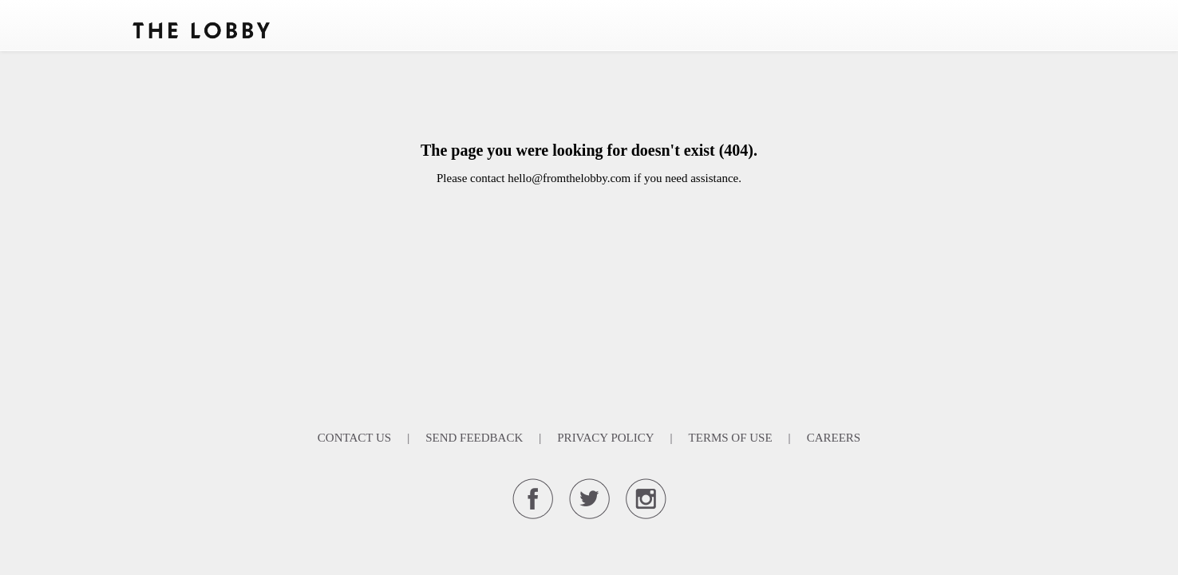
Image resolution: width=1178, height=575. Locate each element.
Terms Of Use (731, 437)
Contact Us (354, 437)
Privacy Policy (605, 437)
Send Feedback (474, 437)
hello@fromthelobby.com (569, 178)
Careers (834, 437)
